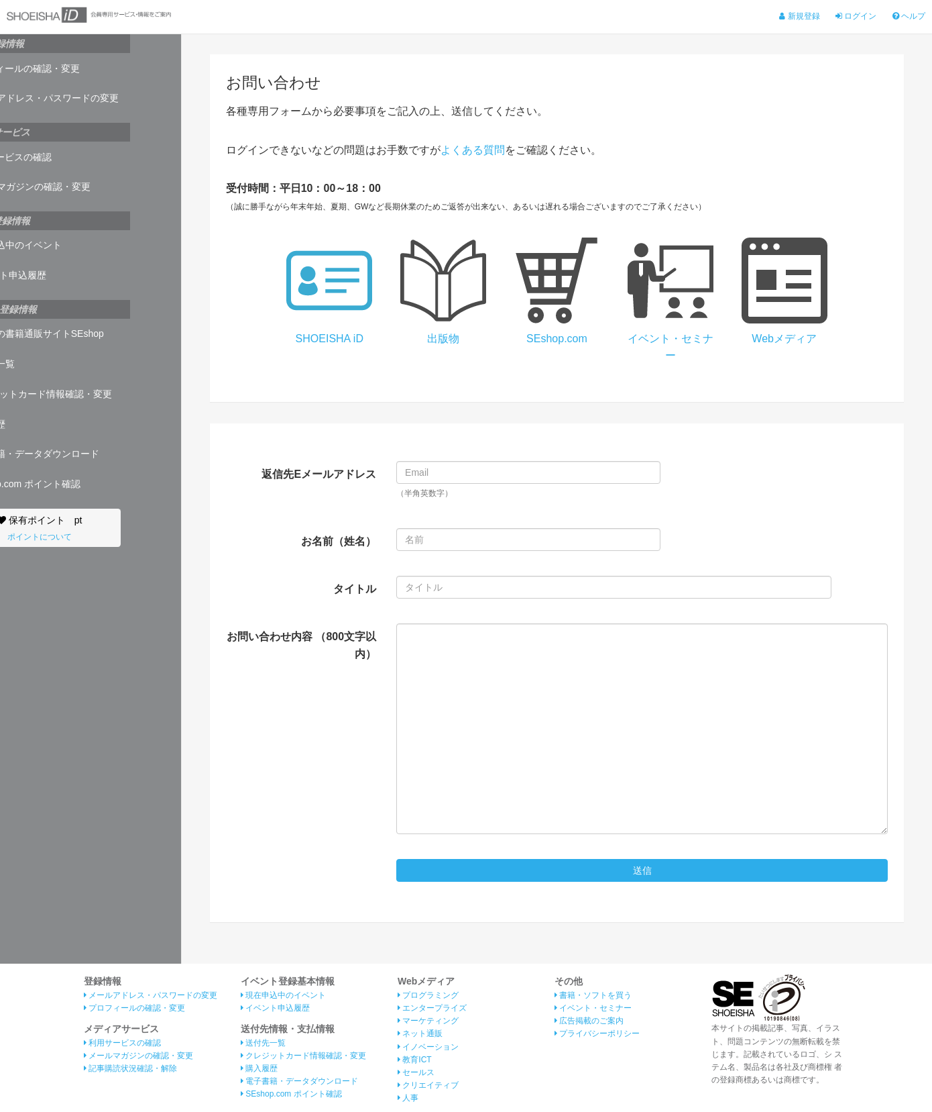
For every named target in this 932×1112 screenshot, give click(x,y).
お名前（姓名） (338, 541)
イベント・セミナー (593, 1008)
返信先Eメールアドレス (318, 474)
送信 (642, 870)
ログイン (855, 16)
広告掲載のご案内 (589, 1021)
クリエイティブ (428, 1086)
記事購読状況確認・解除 (130, 1069)
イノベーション (428, 1047)
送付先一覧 (36, 363)
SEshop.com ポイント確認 (69, 483)
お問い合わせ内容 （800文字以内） (301, 645)
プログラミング (428, 995)
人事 (408, 1098)
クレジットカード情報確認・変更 (85, 394)
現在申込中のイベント (60, 245)
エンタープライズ (432, 1008)
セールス (416, 1073)
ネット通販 (420, 1034)
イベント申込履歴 (52, 275)
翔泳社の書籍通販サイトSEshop (81, 333)
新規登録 (799, 16)
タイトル (354, 589)
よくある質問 (473, 150)
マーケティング (428, 1021)
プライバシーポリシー (597, 1034)
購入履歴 (31, 424)
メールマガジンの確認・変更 (74, 186)
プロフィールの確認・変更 (69, 68)
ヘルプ (908, 16)
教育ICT (415, 1059)
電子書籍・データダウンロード (78, 453)
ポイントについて (90, 537)
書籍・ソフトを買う (593, 995)
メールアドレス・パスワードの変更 (88, 98)
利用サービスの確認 (55, 157)
